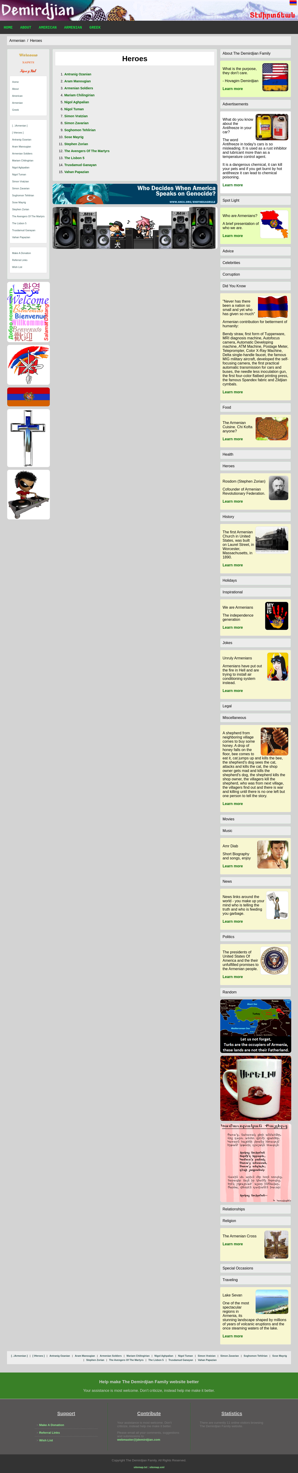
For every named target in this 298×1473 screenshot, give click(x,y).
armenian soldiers (22, 153)
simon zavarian (21, 188)
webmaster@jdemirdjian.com (138, 1439)
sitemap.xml (156, 1467)
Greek (95, 28)
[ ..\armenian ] (19, 125)
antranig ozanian (21, 139)
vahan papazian (21, 237)
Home (8, 28)
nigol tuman (19, 174)
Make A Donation (21, 253)
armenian (17, 41)
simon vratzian (20, 181)
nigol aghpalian (20, 167)
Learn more (233, 89)
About (25, 28)
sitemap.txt (140, 1467)
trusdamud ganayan (23, 230)
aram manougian (21, 146)
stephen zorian (20, 209)
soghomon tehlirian (23, 195)
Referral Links (19, 260)
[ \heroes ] (18, 132)
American (48, 28)
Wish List (17, 267)
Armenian (73, 28)
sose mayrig (19, 202)
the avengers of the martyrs (28, 216)
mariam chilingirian (22, 160)
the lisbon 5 (19, 223)
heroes (36, 41)
